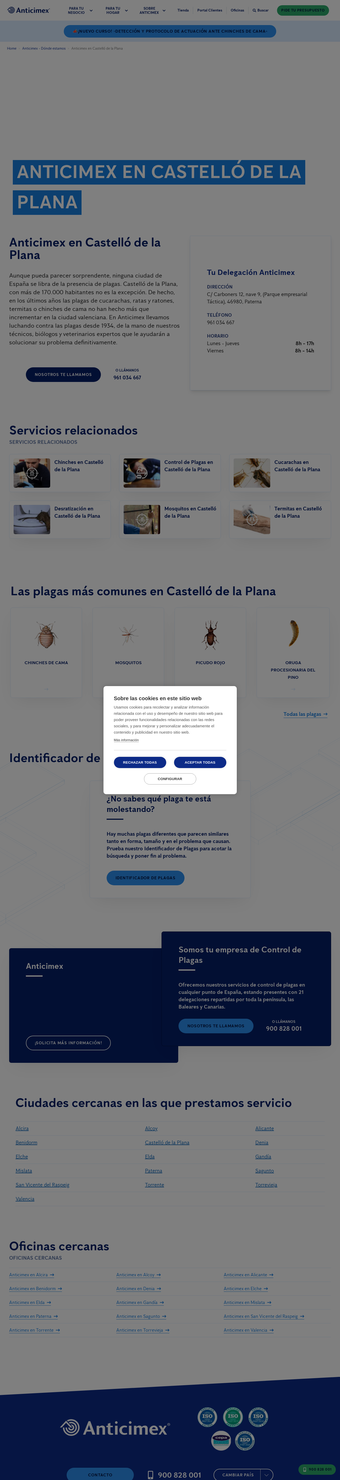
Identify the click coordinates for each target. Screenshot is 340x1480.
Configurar (170, 779)
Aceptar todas (200, 762)
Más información (126, 740)
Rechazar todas (140, 762)
